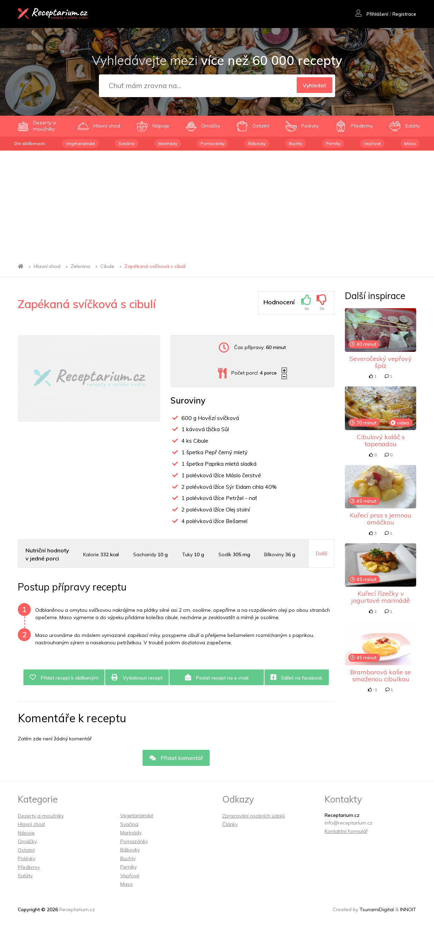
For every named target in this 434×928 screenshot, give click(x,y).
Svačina (126, 143)
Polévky (26, 860)
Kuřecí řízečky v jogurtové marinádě (380, 596)
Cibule (107, 266)
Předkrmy (29, 868)
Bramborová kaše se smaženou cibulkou (380, 675)
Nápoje (26, 834)
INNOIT (408, 910)
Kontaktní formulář (346, 832)
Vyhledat (313, 85)
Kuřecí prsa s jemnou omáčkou (380, 518)
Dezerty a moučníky (41, 817)
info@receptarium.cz (348, 824)
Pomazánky (213, 143)
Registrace (404, 14)
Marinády (167, 143)
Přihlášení (371, 14)
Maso (410, 143)
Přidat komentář (176, 758)
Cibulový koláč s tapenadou (381, 440)
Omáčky (27, 843)
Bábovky (257, 143)
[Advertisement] (217, 203)
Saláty (25, 877)
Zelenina (80, 266)
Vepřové (372, 143)
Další (321, 553)
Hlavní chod (47, 266)
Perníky (333, 143)
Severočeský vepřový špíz (380, 362)
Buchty (295, 143)
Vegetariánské (80, 143)
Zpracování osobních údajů (253, 817)
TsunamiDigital (377, 910)
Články (230, 825)
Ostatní (26, 851)
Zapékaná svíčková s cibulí (155, 266)
